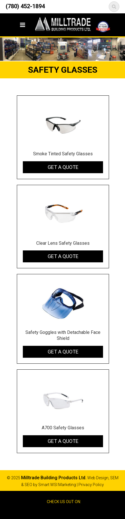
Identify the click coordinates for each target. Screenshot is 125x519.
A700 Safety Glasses (63, 427)
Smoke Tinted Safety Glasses (63, 153)
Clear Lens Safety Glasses (63, 243)
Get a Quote (63, 167)
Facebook (57, 511)
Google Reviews (68, 511)
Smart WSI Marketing (57, 484)
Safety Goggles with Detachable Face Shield (62, 335)
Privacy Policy (91, 484)
